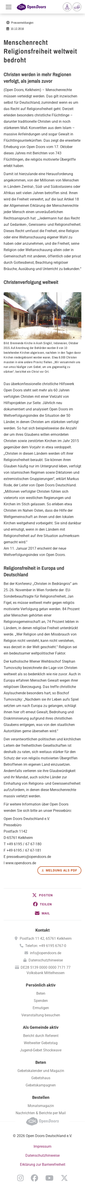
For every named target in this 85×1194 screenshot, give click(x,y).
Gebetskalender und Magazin (40, 1071)
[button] (42, 895)
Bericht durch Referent (40, 1036)
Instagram (20, 1178)
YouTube (49, 1178)
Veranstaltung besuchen (40, 1015)
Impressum (42, 1146)
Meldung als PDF (61, 870)
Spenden (41, 1001)
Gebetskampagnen (41, 1085)
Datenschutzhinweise (46, 960)
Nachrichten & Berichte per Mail (41, 1113)
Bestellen (40, 1097)
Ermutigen (41, 1008)
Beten (40, 993)
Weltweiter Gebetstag (41, 1043)
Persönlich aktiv (41, 985)
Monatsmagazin (41, 1106)
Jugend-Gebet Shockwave (40, 1050)
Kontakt (42, 930)
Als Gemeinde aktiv (40, 1027)
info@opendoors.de (45, 953)
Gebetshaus (40, 1078)
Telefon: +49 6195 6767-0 (45, 946)
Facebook (34, 1178)
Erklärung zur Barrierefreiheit (42, 1164)
